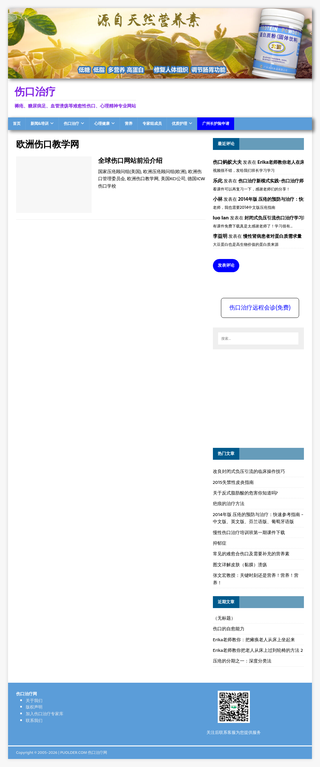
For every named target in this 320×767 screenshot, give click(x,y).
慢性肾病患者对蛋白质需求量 (272, 236)
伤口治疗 (71, 123)
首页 (17, 123)
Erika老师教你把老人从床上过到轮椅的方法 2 (258, 650)
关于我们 (34, 700)
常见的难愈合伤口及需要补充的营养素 (251, 553)
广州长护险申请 (215, 123)
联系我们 (34, 720)
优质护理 (179, 123)
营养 (129, 123)
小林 (218, 199)
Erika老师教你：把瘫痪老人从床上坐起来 (254, 639)
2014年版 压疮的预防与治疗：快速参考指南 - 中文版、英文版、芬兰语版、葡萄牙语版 (258, 518)
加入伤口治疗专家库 (44, 713)
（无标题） (224, 618)
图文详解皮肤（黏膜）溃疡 (240, 564)
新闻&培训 (40, 123)
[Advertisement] (261, 397)
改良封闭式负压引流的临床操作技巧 (249, 471)
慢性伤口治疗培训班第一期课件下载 (249, 532)
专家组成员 (152, 123)
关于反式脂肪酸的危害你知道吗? (245, 492)
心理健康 (102, 123)
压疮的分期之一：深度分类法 (242, 660)
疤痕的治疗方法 (228, 503)
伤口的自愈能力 (228, 628)
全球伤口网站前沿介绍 (130, 160)
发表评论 (226, 265)
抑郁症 (219, 543)
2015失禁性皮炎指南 (233, 482)
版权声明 (34, 707)
